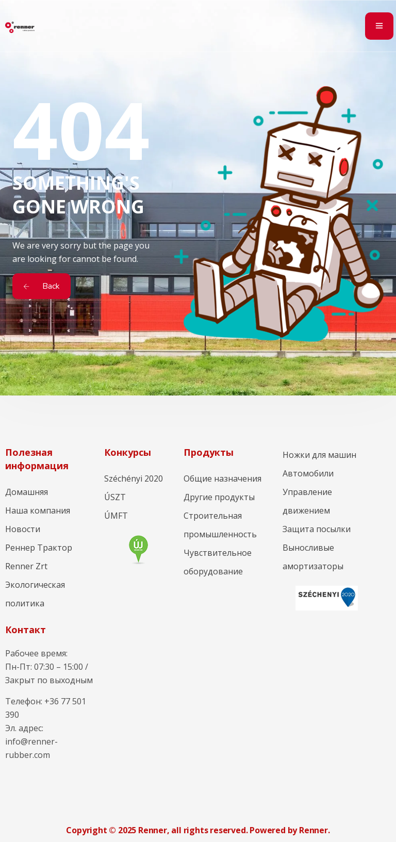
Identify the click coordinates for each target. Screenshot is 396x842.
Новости (22, 529)
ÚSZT (115, 497)
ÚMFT (116, 515)
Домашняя (26, 492)
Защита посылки (317, 529)
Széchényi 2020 (133, 478)
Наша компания (37, 510)
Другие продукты (219, 497)
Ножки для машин (319, 454)
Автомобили (308, 473)
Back (41, 286)
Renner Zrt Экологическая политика (35, 584)
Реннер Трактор (38, 547)
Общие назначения (222, 478)
